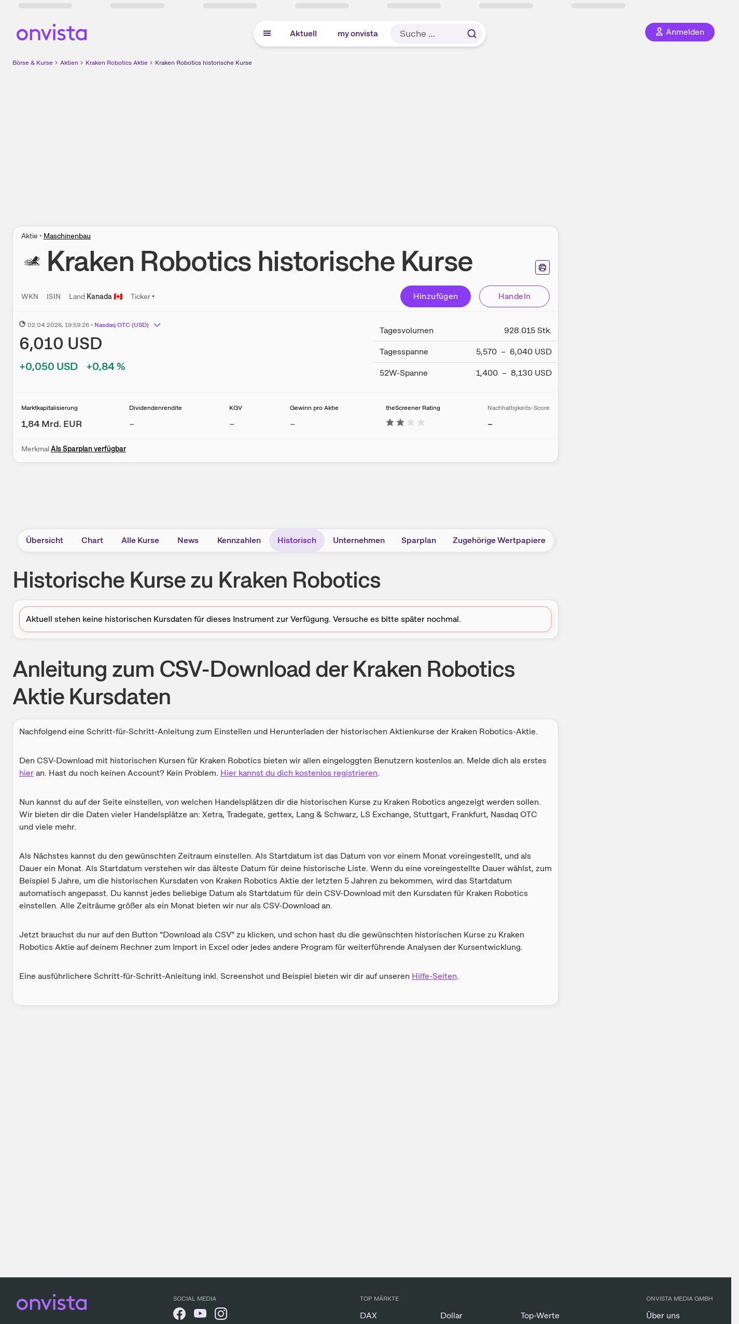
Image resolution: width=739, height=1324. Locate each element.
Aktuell (303, 33)
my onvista (358, 33)
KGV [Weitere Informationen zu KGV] (235, 408)
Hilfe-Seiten (434, 976)
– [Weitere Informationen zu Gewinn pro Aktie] (292, 424)
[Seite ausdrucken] (542, 267)
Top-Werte (540, 1315)
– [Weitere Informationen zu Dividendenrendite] (131, 424)
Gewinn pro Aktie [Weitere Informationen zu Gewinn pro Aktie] (314, 408)
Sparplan (418, 540)
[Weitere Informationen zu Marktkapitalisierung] (51, 424)
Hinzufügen (435, 296)
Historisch (296, 540)
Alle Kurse (140, 540)
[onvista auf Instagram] (221, 1315)
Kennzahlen (239, 540)
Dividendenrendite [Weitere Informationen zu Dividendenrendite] (155, 408)
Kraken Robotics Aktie (117, 63)
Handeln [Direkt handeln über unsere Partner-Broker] (514, 296)
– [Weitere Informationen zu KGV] (231, 424)
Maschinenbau (67, 235)
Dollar (451, 1315)
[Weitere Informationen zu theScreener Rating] (405, 424)
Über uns (663, 1315)
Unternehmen (359, 540)
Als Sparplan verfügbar (88, 448)
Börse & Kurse (32, 63)
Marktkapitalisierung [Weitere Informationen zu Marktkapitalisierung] (49, 408)
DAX (368, 1315)
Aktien (69, 63)
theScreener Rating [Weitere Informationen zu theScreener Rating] (413, 408)
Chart (92, 540)
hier (26, 772)
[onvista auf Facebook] (179, 1315)
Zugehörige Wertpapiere (499, 540)
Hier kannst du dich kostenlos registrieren (299, 772)
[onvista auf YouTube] (200, 1315)
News (188, 540)
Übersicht (44, 540)
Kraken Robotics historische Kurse (203, 63)
